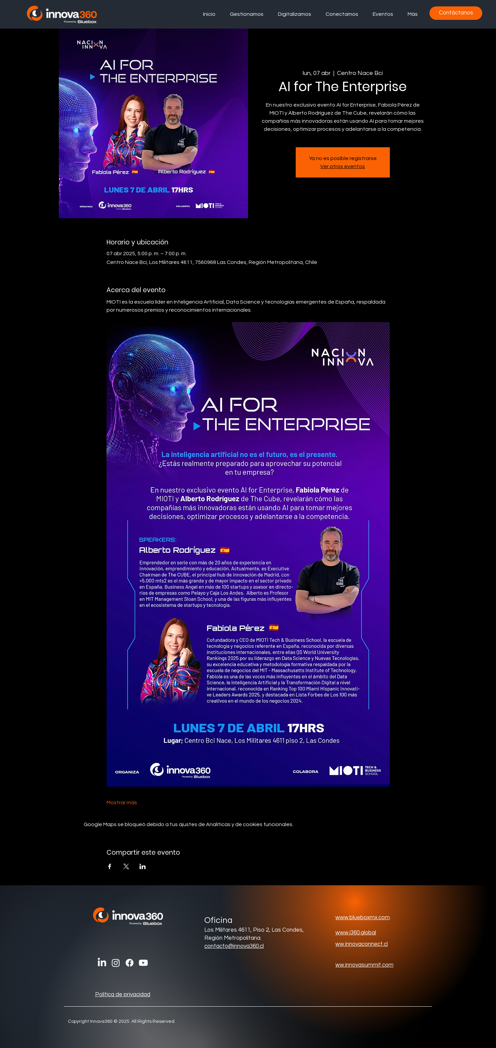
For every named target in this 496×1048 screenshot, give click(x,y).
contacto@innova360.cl (234, 946)
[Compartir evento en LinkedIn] (142, 866)
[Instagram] (116, 963)
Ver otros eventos (342, 166)
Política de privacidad (122, 995)
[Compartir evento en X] (126, 866)
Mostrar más (122, 802)
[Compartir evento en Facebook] (110, 866)
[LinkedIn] (102, 963)
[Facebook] (129, 963)
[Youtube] (143, 963)
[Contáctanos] (455, 13)
